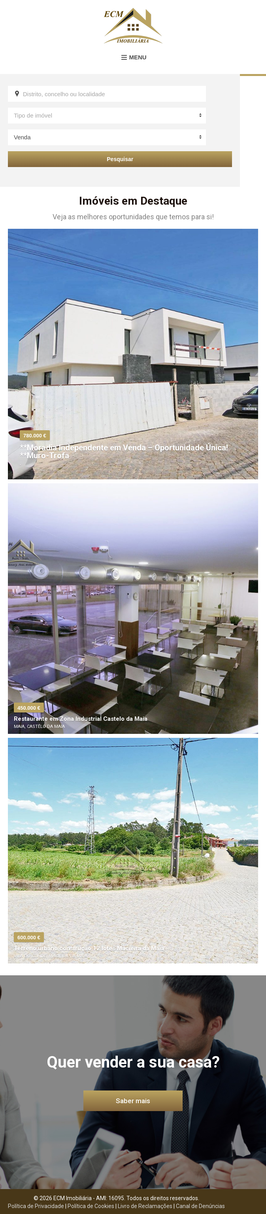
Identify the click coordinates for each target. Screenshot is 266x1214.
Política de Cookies (91, 1206)
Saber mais (133, 1101)
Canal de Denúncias (200, 1206)
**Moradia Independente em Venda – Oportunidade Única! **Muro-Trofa (124, 451)
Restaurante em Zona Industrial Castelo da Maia (80, 718)
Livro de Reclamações (145, 1206)
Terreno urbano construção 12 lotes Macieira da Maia (89, 948)
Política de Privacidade (36, 1206)
